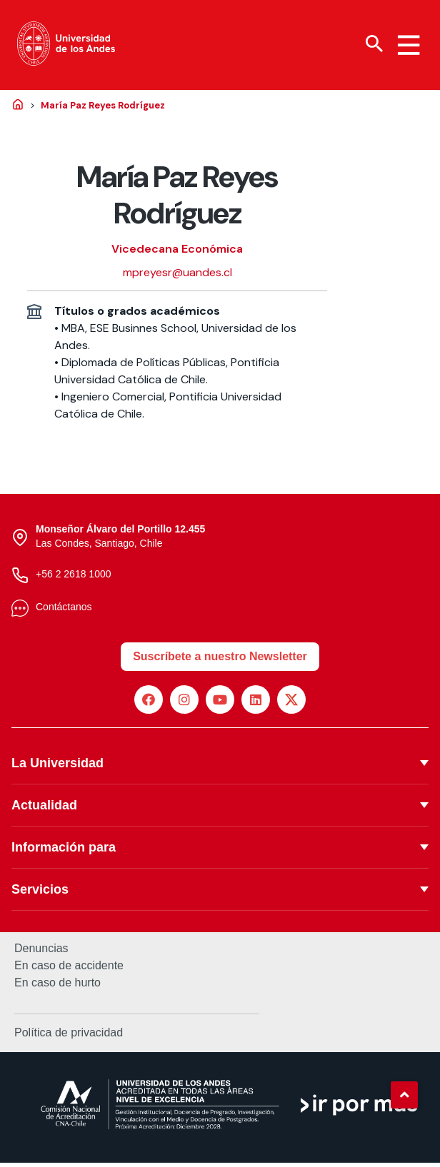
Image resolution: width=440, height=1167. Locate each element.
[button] (404, 1094)
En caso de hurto (57, 986)
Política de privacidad (68, 1036)
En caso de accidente (69, 969)
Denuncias (41, 952)
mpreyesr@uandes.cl (177, 276)
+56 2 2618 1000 (73, 577)
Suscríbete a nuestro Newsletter (220, 660)
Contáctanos (64, 610)
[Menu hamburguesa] (408, 45)
